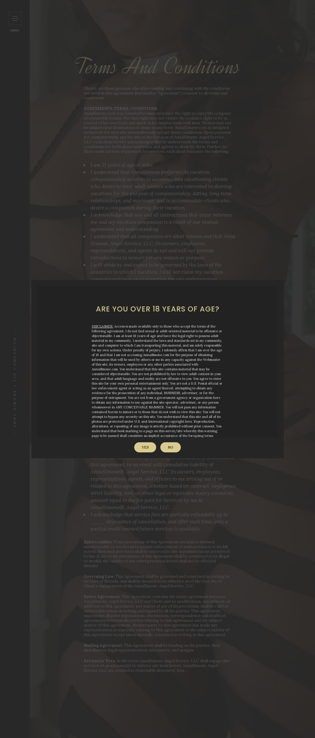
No (170, 447)
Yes (145, 447)
